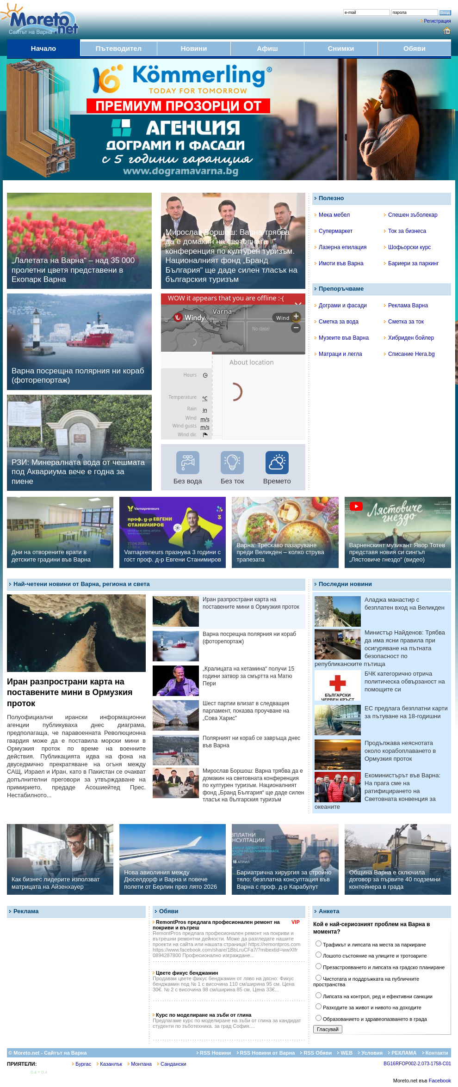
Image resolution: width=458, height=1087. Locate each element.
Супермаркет (334, 231)
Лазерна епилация (340, 247)
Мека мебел (332, 215)
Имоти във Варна (339, 263)
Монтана (140, 1064)
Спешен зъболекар (411, 215)
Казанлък (109, 1064)
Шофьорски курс (407, 247)
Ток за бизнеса (405, 231)
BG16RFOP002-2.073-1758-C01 (417, 1063)
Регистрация (437, 21)
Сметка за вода (337, 321)
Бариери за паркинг (411, 263)
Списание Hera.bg (409, 354)
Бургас (81, 1064)
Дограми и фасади (341, 305)
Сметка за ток (404, 321)
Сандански (171, 1064)
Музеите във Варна (342, 338)
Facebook (440, 1080)
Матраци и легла (338, 354)
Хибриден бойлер (409, 338)
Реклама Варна (406, 305)
